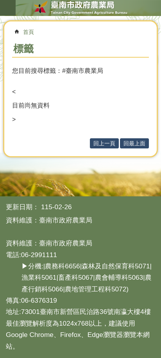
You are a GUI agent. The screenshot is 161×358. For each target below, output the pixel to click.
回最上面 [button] (134, 143)
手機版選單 (8, 8)
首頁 (28, 32)
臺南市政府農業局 (80, 8)
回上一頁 (104, 143)
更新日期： (22, 207)
